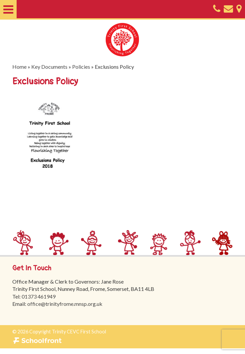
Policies (81, 66)
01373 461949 (39, 296)
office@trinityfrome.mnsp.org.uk (64, 304)
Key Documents (49, 66)
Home (19, 66)
